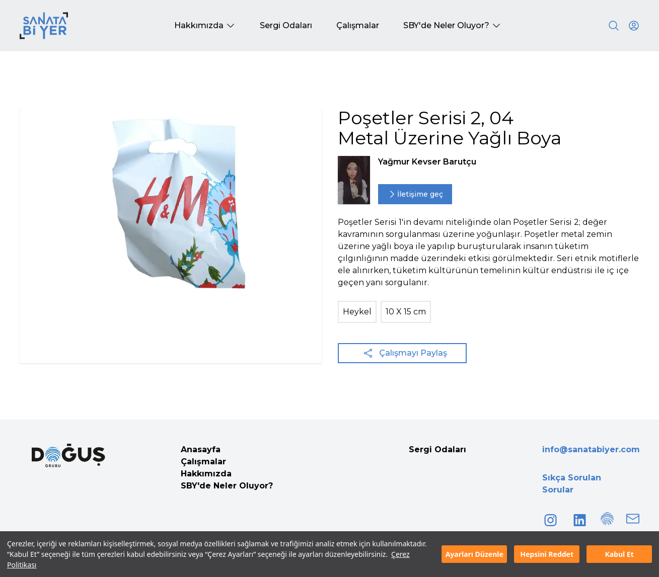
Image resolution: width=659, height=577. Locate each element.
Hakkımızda (206, 473)
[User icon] (634, 26)
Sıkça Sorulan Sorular (571, 483)
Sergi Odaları (437, 449)
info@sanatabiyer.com (591, 449)
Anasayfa (201, 449)
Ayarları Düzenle (474, 554)
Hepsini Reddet (546, 554)
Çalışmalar (203, 461)
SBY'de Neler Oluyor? (227, 485)
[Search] (614, 26)
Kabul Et (619, 554)
